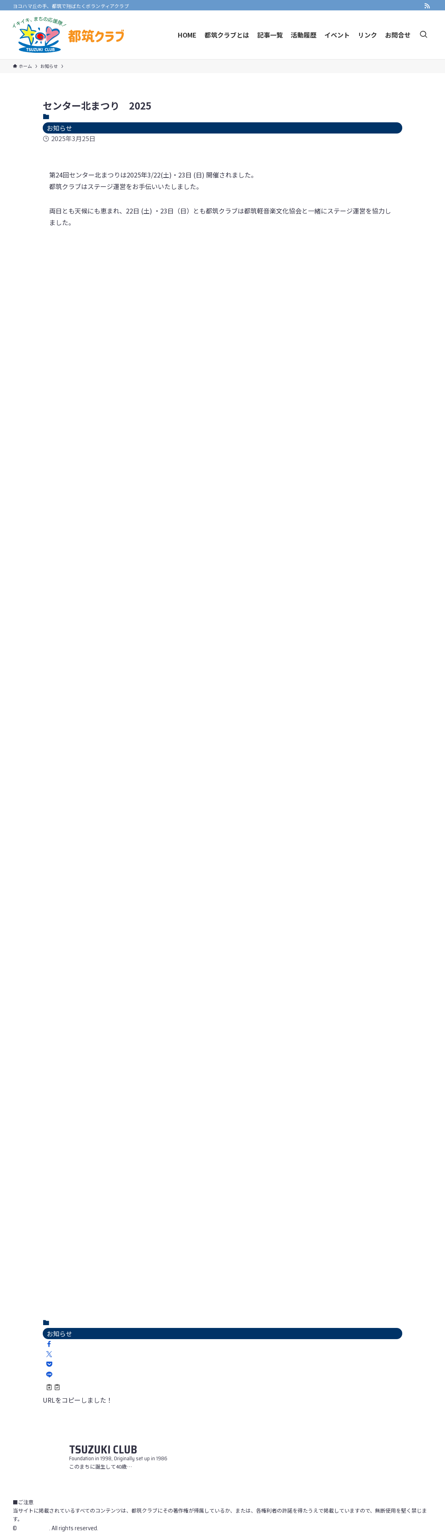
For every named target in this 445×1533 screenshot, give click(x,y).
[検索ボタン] (423, 34)
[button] (49, 1344)
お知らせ (59, 128)
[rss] (427, 6)
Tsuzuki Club (33, 1528)
